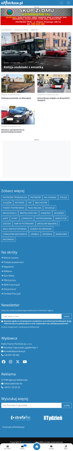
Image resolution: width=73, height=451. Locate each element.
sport (14, 218)
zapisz (67, 316)
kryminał (47, 234)
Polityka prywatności (14, 262)
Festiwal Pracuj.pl (12, 293)
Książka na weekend (41, 228)
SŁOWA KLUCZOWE (21, 30)
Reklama (8, 271)
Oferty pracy (10, 280)
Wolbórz (59, 213)
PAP (30, 202)
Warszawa (61, 234)
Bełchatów (41, 202)
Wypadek (20, 202)
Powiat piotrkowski (13, 207)
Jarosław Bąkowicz (47, 223)
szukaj (67, 405)
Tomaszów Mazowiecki (15, 234)
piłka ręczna (34, 207)
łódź (5, 218)
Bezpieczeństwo (28, 213)
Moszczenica (10, 213)
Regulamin (9, 266)
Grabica (35, 234)
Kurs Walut (9, 275)
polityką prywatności (59, 323)
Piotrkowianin (44, 218)
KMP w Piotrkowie (24, 223)
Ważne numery (11, 257)
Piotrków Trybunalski (15, 197)
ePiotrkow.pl (6, 30)
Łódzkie (7, 223)
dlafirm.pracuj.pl (12, 284)
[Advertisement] (36, 159)
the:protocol (10, 289)
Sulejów (7, 202)
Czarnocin (27, 218)
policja (63, 197)
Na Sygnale (50, 197)
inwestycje (61, 218)
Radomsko (8, 239)
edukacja (50, 207)
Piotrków (35, 197)
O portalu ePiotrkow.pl (13, 427)
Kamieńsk (46, 213)
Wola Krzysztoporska (15, 228)
